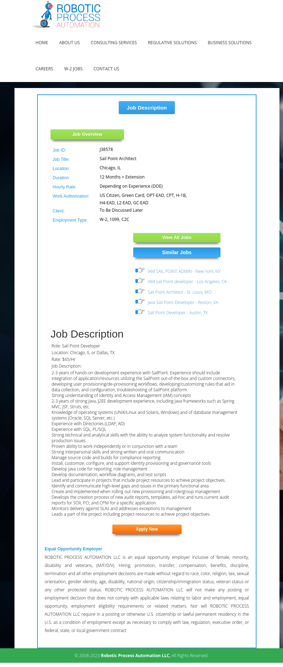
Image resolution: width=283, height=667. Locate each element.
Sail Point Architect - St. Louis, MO (180, 292)
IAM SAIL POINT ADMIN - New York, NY (184, 271)
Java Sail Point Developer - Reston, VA (183, 302)
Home (42, 43)
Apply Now (147, 529)
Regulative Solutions (172, 43)
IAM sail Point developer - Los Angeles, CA (187, 282)
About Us (69, 43)
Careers (44, 69)
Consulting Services (114, 43)
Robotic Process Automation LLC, (136, 656)
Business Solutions (230, 43)
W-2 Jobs (73, 69)
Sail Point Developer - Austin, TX (178, 313)
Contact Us (106, 69)
